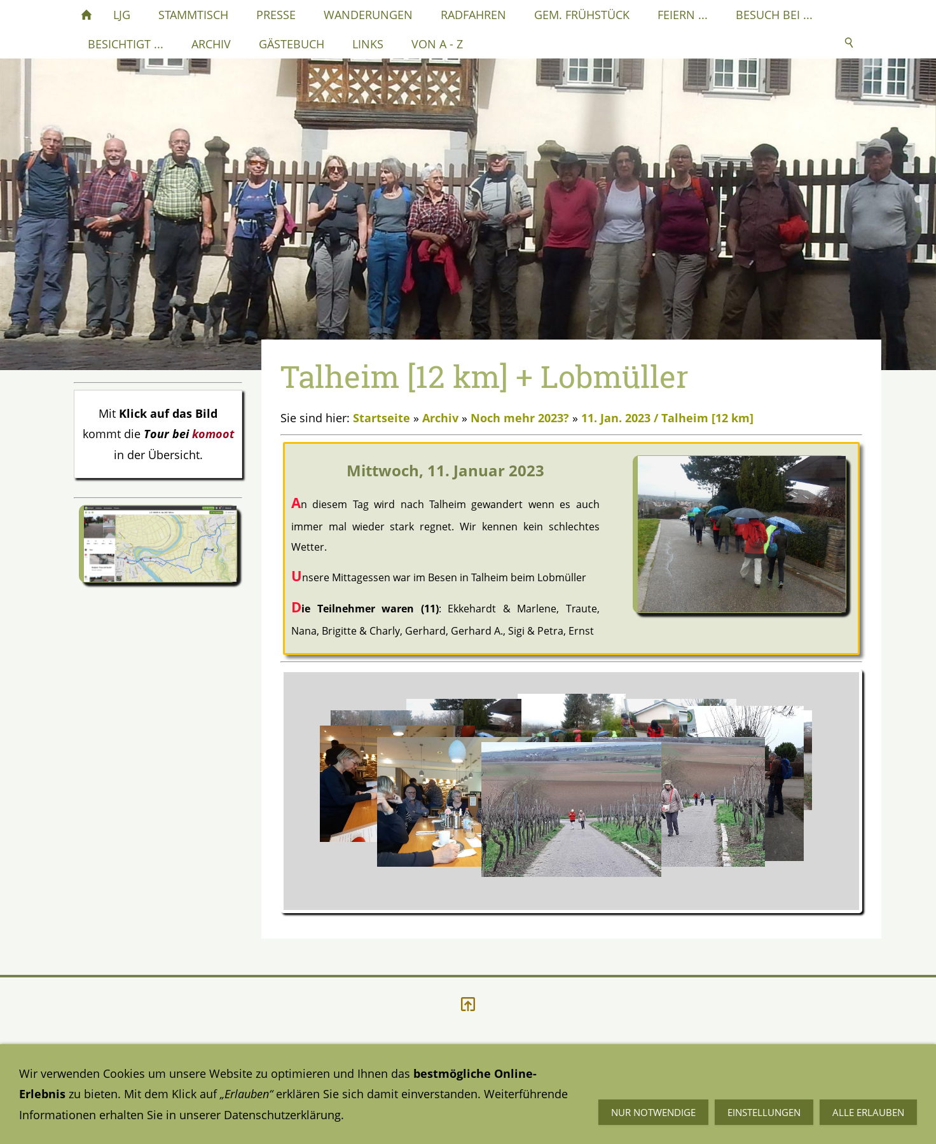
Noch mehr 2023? (520, 417)
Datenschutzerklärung (132, 1103)
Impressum (366, 1103)
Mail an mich (634, 1103)
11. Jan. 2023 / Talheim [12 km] (667, 417)
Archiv (440, 417)
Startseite (381, 417)
